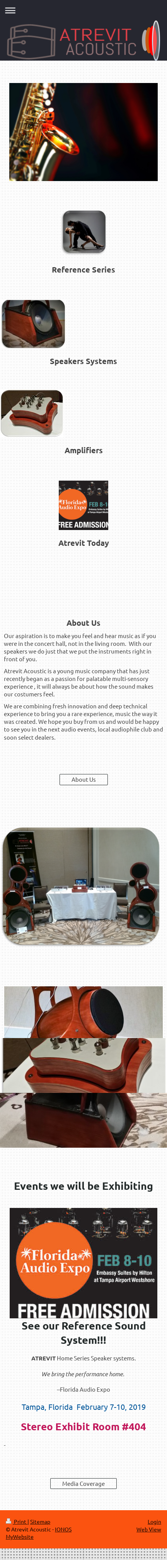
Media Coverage (83, 1483)
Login (154, 1521)
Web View (148, 1529)
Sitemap (40, 1521)
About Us (84, 779)
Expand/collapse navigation (83, 10)
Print (16, 1521)
